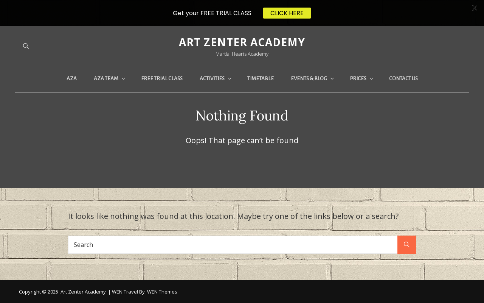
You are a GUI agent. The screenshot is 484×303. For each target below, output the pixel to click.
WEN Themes (162, 291)
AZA (72, 78)
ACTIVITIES (216, 78)
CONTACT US (403, 78)
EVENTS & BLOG (313, 78)
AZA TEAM (110, 78)
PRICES (362, 78)
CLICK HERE (287, 13)
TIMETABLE (260, 78)
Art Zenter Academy (242, 42)
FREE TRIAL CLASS (162, 78)
